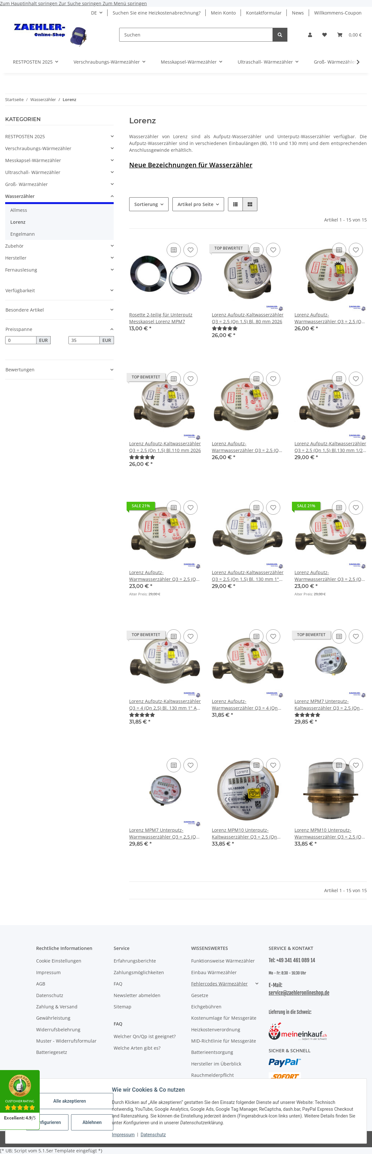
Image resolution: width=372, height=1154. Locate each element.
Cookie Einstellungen (58, 961)
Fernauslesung (21, 270)
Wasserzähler (20, 196)
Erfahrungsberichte (135, 961)
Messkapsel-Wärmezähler (33, 160)
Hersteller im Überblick (216, 1064)
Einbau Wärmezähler (214, 972)
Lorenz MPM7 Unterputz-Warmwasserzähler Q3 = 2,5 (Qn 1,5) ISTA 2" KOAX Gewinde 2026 (164, 833)
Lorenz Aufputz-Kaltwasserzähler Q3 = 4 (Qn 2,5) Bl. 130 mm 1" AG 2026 (165, 704)
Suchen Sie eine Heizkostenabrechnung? (157, 13)
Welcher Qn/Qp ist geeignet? (145, 1036)
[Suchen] (196, 35)
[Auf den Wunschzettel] (190, 250)
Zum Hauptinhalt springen (29, 3)
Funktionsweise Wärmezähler (223, 961)
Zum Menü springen (125, 3)
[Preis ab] (20, 340)
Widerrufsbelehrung (58, 1029)
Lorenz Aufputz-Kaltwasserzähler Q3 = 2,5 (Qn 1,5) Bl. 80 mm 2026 (248, 318)
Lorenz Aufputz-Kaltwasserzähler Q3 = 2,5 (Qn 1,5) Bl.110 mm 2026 (165, 446)
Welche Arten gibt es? (137, 1048)
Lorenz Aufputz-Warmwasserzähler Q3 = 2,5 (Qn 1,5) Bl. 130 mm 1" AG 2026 (329, 575)
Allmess (18, 210)
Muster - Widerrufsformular (66, 1041)
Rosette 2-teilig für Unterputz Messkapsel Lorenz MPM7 (160, 318)
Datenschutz (154, 1134)
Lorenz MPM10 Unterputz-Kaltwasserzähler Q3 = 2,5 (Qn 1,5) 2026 (244, 833)
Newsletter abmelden (137, 995)
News (298, 13)
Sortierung (146, 204)
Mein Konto (223, 13)
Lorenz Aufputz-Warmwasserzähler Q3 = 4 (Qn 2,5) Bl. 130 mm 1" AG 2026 (245, 704)
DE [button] (94, 13)
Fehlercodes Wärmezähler (219, 984)
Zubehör (14, 246)
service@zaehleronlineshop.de (299, 993)
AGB (40, 984)
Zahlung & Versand (57, 1007)
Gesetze (199, 995)
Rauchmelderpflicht (212, 1075)
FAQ (118, 984)
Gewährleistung (53, 1018)
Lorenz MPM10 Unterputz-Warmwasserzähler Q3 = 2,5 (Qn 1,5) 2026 (329, 833)
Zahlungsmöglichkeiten (139, 972)
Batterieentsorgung (212, 1052)
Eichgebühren (206, 1007)
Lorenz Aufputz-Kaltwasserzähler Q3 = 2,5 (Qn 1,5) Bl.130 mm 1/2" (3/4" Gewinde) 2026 (330, 447)
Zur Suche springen (81, 3)
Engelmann (22, 234)
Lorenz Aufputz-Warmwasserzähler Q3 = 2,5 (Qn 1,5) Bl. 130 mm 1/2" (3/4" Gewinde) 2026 (164, 575)
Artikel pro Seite (195, 204)
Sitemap (122, 1007)
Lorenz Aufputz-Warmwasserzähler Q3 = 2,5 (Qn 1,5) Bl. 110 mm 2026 (247, 447)
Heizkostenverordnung (215, 1029)
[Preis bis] (84, 340)
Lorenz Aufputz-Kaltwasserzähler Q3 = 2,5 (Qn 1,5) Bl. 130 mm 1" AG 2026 (248, 575)
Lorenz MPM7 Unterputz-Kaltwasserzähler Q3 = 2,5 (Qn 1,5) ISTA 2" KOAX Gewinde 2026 (329, 704)
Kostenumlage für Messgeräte (223, 1018)
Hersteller (15, 258)
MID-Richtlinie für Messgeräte (223, 1041)
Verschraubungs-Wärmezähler (38, 148)
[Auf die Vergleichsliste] (174, 250)
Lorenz (18, 222)
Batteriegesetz (51, 1052)
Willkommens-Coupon (338, 13)
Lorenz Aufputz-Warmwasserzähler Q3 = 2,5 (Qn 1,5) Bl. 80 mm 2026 (329, 318)
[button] (310, 35)
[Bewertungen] (225, 328)
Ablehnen (93, 1122)
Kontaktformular (264, 13)
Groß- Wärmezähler (26, 184)
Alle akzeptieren (71, 1101)
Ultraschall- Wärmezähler (32, 172)
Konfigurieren (49, 1122)
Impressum (124, 1134)
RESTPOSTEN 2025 (25, 136)
